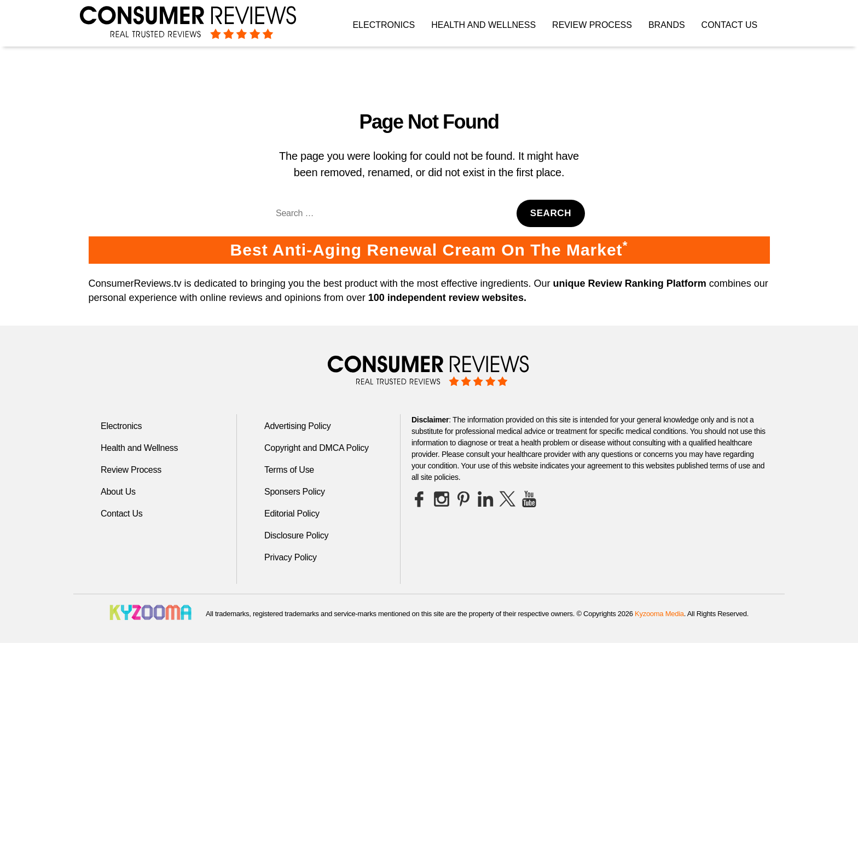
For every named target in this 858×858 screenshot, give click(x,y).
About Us (118, 491)
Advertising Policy (297, 426)
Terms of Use (289, 469)
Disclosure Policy (296, 535)
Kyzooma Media (659, 614)
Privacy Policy (290, 557)
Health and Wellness (483, 25)
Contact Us (730, 25)
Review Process (592, 25)
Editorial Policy (292, 513)
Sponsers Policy (294, 491)
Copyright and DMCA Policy (316, 448)
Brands (666, 25)
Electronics (383, 25)
